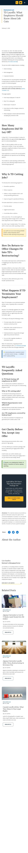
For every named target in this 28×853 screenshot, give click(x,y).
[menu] (24, 2)
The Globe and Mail (12, 61)
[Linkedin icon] (17, 532)
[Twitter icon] (13, 532)
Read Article (8, 632)
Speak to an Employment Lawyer (14, 498)
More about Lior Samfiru (8, 583)
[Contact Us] (20, 2)
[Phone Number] (17, 2)
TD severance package (20, 345)
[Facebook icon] (9, 532)
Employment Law (9, 10)
